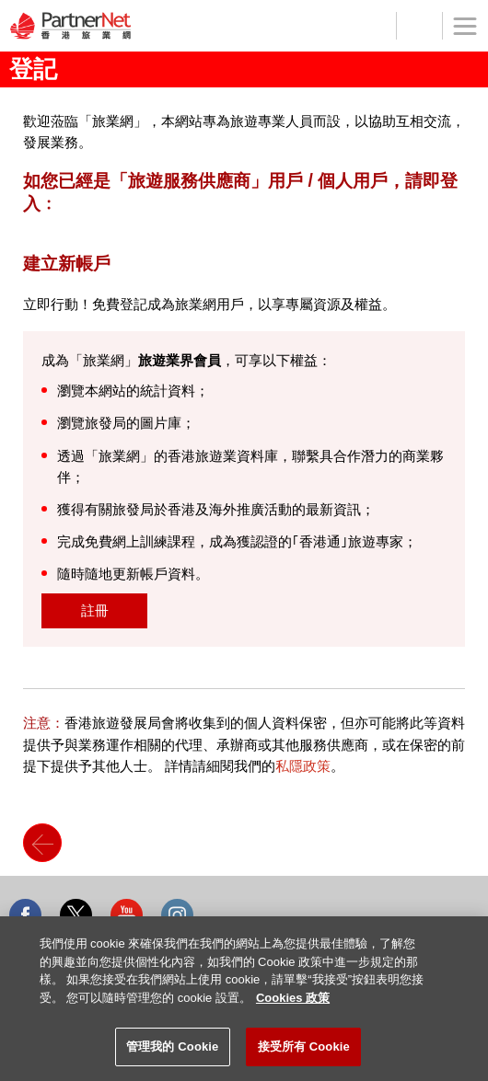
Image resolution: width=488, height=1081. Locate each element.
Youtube (126, 915)
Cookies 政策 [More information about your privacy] (293, 998)
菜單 (459, 36)
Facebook (25, 915)
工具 (419, 26)
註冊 (95, 610)
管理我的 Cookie (172, 1046)
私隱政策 (303, 766)
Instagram (177, 915)
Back (42, 842)
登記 (373, 26)
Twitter (76, 915)
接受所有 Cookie (304, 1046)
